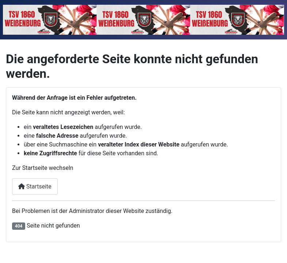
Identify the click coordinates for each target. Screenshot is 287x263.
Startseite (34, 186)
